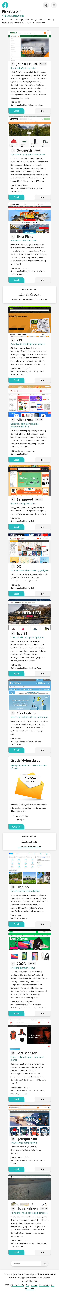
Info (42, 110)
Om (27, 1285)
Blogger (37, 846)
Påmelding (16, 826)
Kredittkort (16, 299)
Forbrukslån (28, 299)
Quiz (20, 846)
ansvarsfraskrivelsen (29, 1281)
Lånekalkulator (40, 299)
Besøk (16, 110)
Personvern (44, 1285)
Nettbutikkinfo (17, 1285)
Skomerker (28, 846)
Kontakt (34, 1285)
